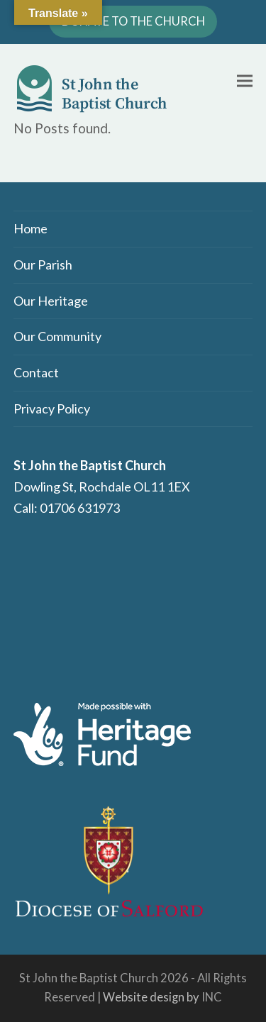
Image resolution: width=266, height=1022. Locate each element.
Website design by (151, 997)
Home (30, 228)
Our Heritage (50, 301)
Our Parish (42, 264)
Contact (36, 372)
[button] (245, 80)
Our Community (57, 336)
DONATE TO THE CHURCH (133, 21)
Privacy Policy (51, 408)
